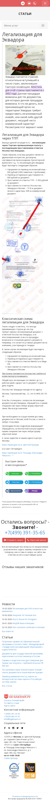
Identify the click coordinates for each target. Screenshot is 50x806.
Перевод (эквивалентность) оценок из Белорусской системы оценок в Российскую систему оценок (22, 679)
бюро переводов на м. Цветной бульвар (20, 444)
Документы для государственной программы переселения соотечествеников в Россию (22, 655)
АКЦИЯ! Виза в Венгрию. (23, 623)
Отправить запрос (13, 540)
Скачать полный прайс (14, 700)
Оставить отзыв (11, 703)
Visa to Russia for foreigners (24, 619)
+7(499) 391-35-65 (25, 532)
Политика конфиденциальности (25, 796)
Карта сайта (9, 705)
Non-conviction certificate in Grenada (28, 627)
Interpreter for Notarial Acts (24, 615)
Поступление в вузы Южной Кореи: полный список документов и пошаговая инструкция (22, 671)
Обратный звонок (36, 540)
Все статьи (7, 686)
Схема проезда (11, 758)
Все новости (7, 631)
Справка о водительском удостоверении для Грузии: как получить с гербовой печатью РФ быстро (22, 663)
